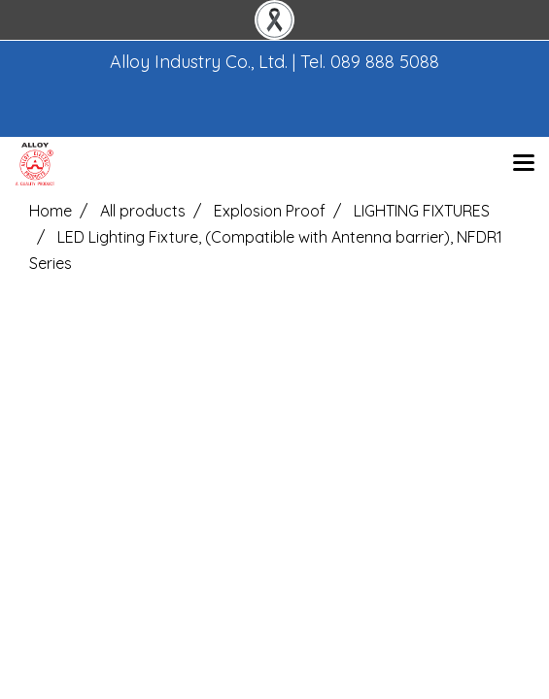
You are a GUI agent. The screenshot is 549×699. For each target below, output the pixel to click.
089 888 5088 (384, 61)
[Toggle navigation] (523, 164)
